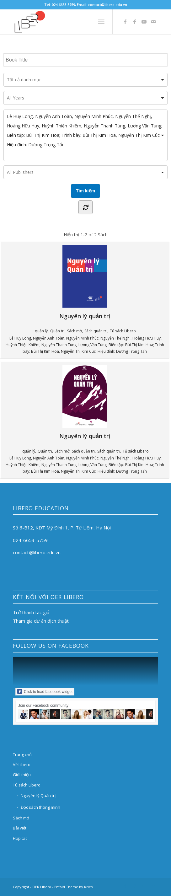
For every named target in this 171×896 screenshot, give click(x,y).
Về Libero (21, 764)
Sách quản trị (95, 331)
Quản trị (57, 331)
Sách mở (74, 331)
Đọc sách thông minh (40, 807)
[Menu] (101, 21)
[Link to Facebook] (125, 21)
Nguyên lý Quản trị (38, 795)
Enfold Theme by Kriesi (74, 886)
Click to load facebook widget (44, 691)
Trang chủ (22, 754)
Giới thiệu (22, 774)
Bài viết (19, 828)
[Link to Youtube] (144, 21)
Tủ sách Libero (123, 331)
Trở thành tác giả (31, 612)
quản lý (41, 331)
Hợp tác (20, 838)
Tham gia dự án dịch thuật (41, 621)
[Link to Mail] (153, 21)
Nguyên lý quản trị (112, 282)
